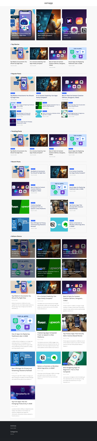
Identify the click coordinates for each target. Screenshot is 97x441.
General (15, 31)
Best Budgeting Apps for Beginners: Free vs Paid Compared (71, 370)
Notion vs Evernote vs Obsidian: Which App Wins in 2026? (77, 224)
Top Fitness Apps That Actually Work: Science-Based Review (76, 206)
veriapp (48, 3)
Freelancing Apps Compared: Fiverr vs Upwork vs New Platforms (38, 206)
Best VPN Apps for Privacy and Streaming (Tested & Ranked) (38, 224)
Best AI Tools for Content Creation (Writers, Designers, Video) (73, 33)
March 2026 (13, 428)
